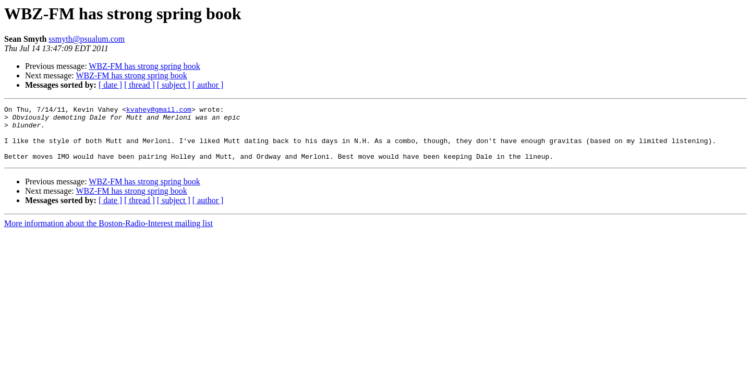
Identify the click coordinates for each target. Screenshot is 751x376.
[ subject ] (173, 84)
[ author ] (208, 84)
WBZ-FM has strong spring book (144, 66)
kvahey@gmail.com (158, 110)
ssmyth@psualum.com (87, 38)
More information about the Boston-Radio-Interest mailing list (108, 234)
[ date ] (110, 84)
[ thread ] (139, 84)
